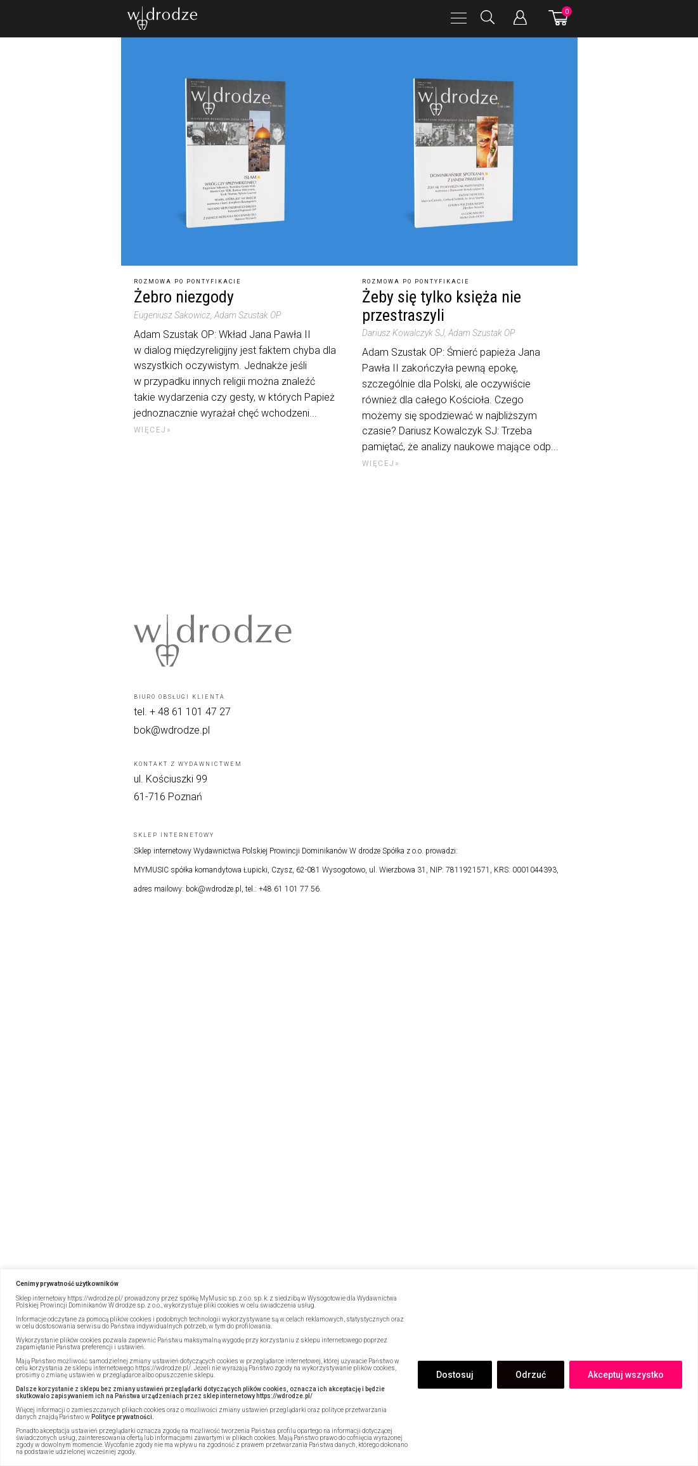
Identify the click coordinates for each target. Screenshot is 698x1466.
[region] (349, 1367)
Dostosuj (455, 1375)
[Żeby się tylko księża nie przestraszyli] (463, 151)
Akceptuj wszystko (626, 1375)
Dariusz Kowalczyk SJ (403, 333)
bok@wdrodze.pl (172, 730)
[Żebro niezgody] (235, 151)
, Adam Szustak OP (245, 315)
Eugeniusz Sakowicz (172, 315)
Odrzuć (530, 1375)
